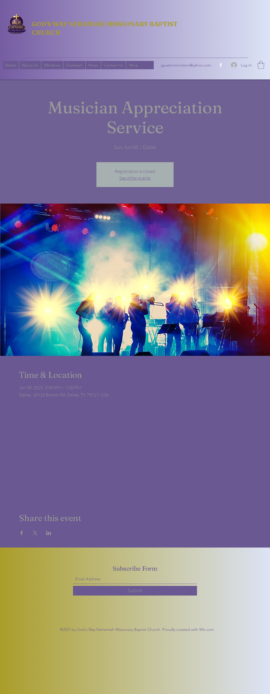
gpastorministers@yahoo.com (186, 65)
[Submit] (135, 591)
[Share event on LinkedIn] (48, 533)
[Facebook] (220, 65)
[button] (261, 65)
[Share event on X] (35, 533)
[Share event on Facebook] (21, 533)
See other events (135, 178)
